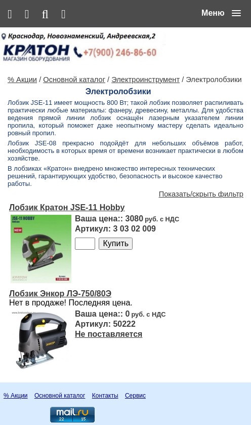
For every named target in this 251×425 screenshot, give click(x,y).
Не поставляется (108, 334)
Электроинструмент (145, 79)
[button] (221, 13)
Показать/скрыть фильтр (201, 194)
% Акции (22, 79)
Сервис (135, 395)
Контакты (105, 395)
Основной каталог (74, 79)
